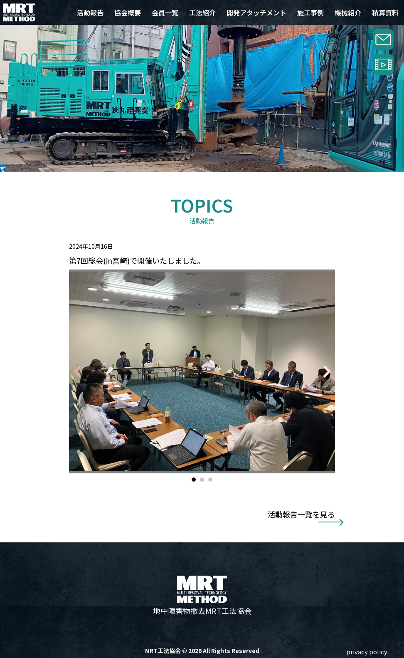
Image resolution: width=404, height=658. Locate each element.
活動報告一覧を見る (301, 514)
